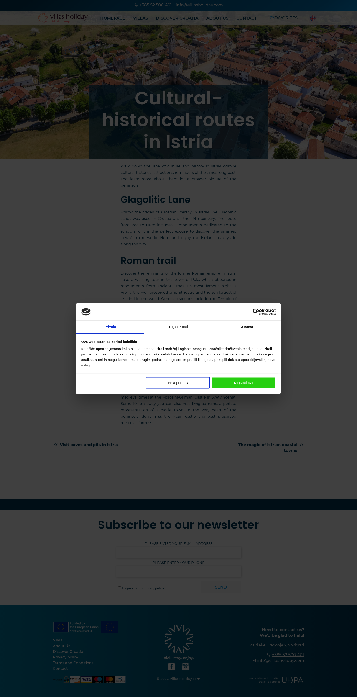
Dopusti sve (243, 383)
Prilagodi (178, 383)
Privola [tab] (110, 327)
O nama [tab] (246, 327)
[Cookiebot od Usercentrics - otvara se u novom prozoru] (256, 311)
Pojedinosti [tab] (178, 327)
